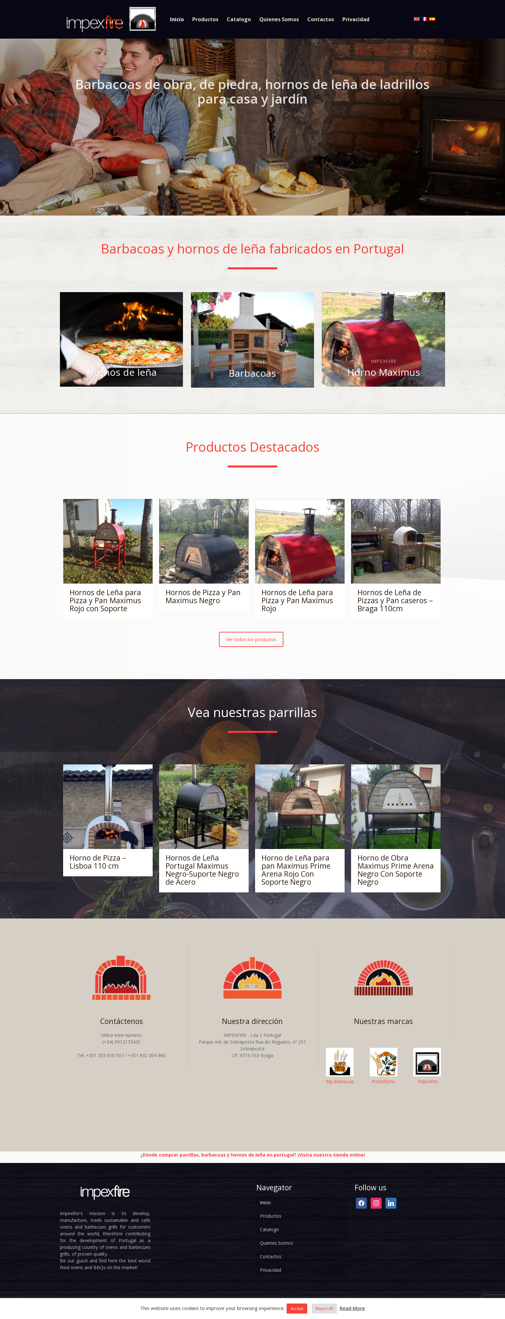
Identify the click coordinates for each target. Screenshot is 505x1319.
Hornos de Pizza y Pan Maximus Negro (203, 596)
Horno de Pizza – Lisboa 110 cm (98, 862)
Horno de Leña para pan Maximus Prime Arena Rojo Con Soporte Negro (296, 870)
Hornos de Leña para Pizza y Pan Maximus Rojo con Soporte (105, 600)
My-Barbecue (340, 1081)
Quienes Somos (276, 1243)
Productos (270, 1216)
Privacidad (270, 1270)
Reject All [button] (324, 1308)
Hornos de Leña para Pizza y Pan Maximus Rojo (297, 600)
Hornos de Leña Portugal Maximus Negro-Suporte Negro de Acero (202, 870)
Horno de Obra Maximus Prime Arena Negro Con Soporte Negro (395, 870)
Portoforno (383, 1081)
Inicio (265, 1202)
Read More (352, 1308)
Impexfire (428, 1081)
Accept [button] (297, 1308)
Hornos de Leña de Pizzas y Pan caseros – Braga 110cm (395, 600)
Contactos (270, 1256)
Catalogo (269, 1229)
